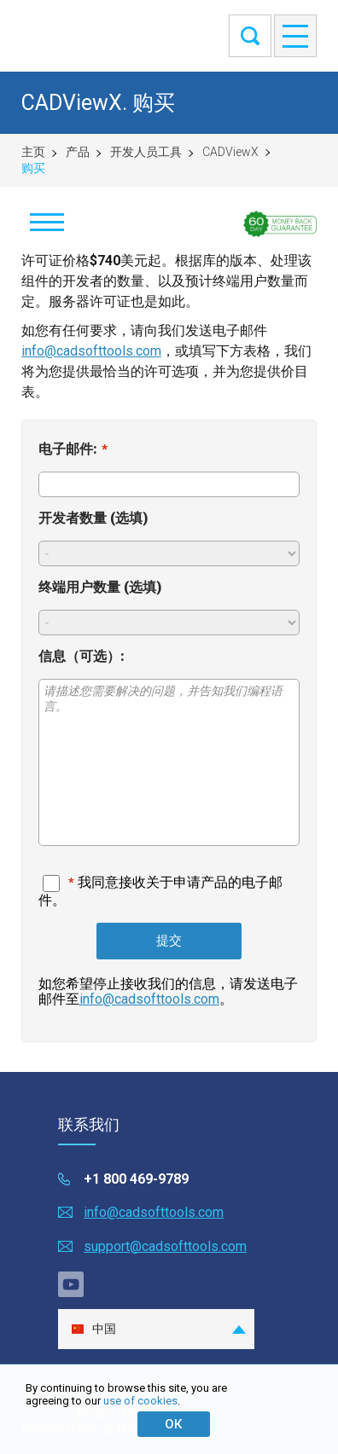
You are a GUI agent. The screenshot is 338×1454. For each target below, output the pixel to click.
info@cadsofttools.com (91, 351)
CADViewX (230, 152)
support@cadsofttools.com (165, 1246)
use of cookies (140, 1400)
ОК (173, 1424)
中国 (93, 1329)
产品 (78, 152)
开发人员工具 (146, 152)
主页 (33, 152)
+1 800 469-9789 (136, 1179)
